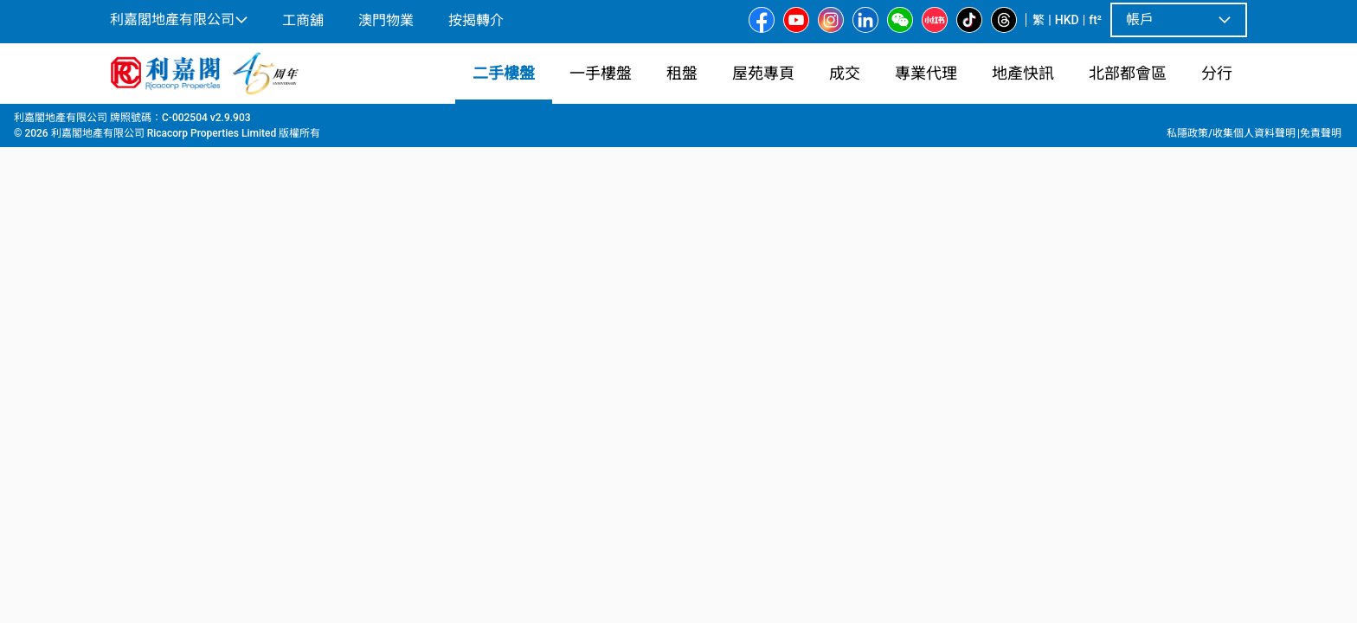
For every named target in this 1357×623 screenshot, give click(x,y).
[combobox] (475, 144)
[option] (147, 361)
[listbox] (658, 362)
